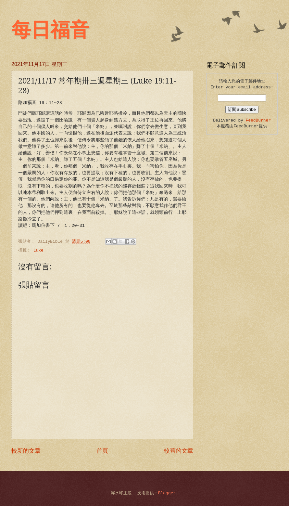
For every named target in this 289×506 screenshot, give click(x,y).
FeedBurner (258, 120)
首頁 (102, 451)
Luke (38, 250)
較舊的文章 (178, 451)
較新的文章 (26, 451)
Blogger (167, 493)
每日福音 (50, 30)
